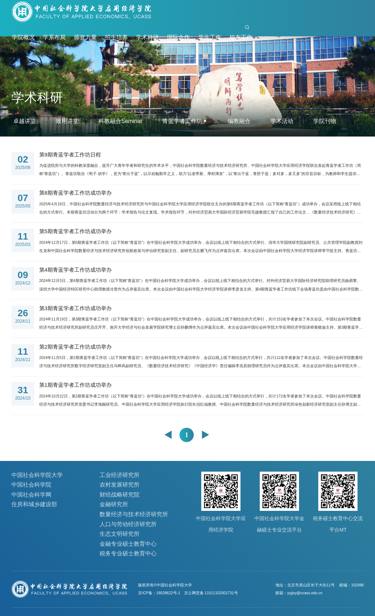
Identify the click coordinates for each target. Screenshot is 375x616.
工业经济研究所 (120, 475)
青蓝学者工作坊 (182, 121)
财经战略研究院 (120, 495)
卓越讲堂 (24, 121)
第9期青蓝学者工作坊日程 (70, 155)
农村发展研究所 (120, 485)
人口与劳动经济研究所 (128, 524)
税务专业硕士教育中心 (128, 553)
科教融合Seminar (120, 121)
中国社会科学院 (31, 485)
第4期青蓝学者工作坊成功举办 (75, 270)
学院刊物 (324, 121)
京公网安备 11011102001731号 (211, 593)
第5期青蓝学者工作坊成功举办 (75, 231)
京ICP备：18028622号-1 (159, 593)
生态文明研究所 (120, 534)
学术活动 (281, 121)
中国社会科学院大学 (37, 475)
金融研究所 (114, 504)
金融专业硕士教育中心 (128, 544)
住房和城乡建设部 (34, 504)
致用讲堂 (67, 121)
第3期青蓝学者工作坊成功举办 (75, 308)
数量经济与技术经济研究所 (134, 514)
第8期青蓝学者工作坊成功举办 (75, 193)
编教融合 (239, 121)
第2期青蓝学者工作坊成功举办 (75, 347)
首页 (230, 31)
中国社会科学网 (31, 495)
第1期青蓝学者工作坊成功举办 (75, 385)
